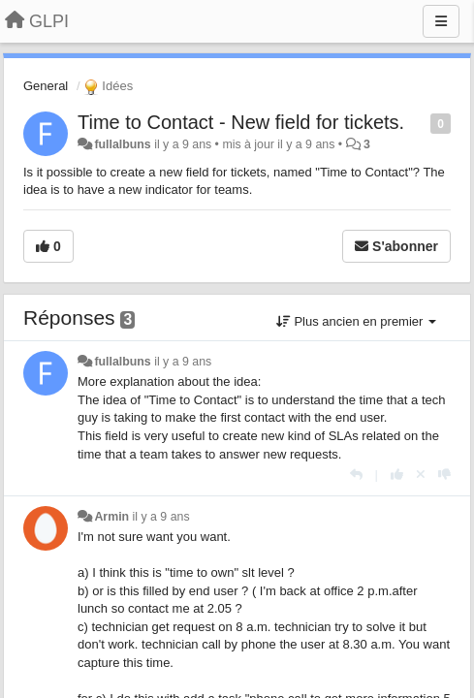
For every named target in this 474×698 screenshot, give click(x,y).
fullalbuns (122, 144)
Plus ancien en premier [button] (356, 321)
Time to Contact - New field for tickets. (241, 122)
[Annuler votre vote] (421, 474)
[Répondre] (356, 474)
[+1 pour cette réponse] (397, 474)
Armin (111, 517)
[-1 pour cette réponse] (444, 474)
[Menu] (441, 21)
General (45, 86)
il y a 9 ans (182, 361)
